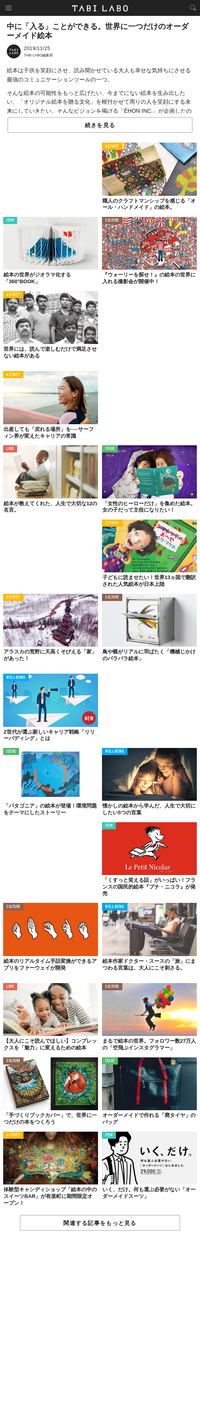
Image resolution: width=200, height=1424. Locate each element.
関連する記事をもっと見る (99, 1223)
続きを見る (100, 125)
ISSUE (110, 449)
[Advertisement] (100, 1327)
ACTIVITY (112, 147)
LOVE (10, 449)
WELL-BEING (15, 678)
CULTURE (112, 220)
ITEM (10, 220)
